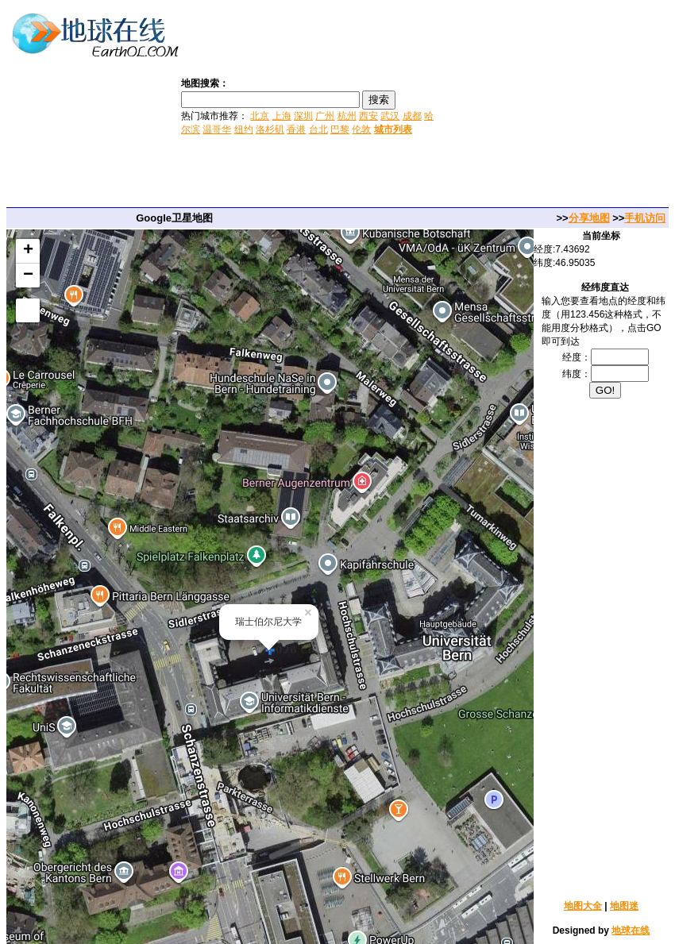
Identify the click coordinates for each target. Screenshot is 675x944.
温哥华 (216, 129)
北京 (259, 115)
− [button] (28, 275)
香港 (296, 129)
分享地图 (589, 218)
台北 (318, 129)
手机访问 (644, 218)
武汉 (389, 115)
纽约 (243, 129)
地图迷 (624, 905)
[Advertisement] (556, 105)
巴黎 (339, 129)
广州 (324, 115)
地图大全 (583, 905)
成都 (412, 115)
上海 (281, 115)
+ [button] (28, 251)
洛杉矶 (270, 129)
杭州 (347, 115)
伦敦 (361, 129)
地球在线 (630, 930)
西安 (368, 115)
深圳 (303, 115)
